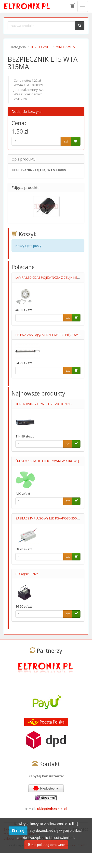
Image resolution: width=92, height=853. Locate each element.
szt (66, 141)
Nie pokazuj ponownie (46, 847)
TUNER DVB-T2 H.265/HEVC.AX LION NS (43, 404)
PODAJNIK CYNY (26, 574)
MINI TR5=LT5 (65, 47)
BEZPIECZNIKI (41, 47)
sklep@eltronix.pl (52, 808)
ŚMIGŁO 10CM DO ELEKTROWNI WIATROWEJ (47, 461)
